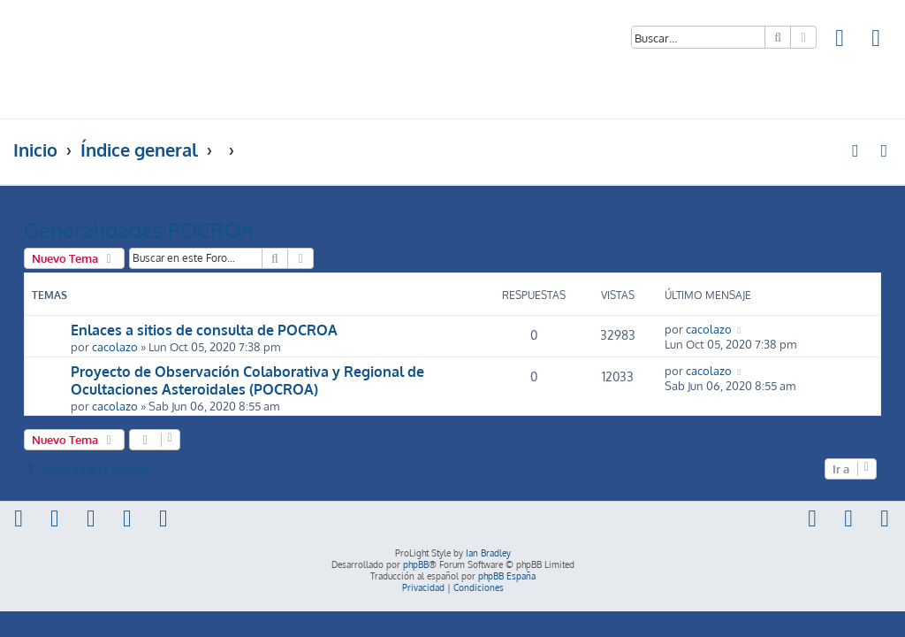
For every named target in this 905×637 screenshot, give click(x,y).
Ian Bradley (488, 553)
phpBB (416, 564)
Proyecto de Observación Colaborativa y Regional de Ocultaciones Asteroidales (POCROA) (247, 380)
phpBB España (507, 576)
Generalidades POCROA (139, 229)
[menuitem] (840, 40)
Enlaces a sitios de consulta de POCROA (204, 330)
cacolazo (115, 346)
